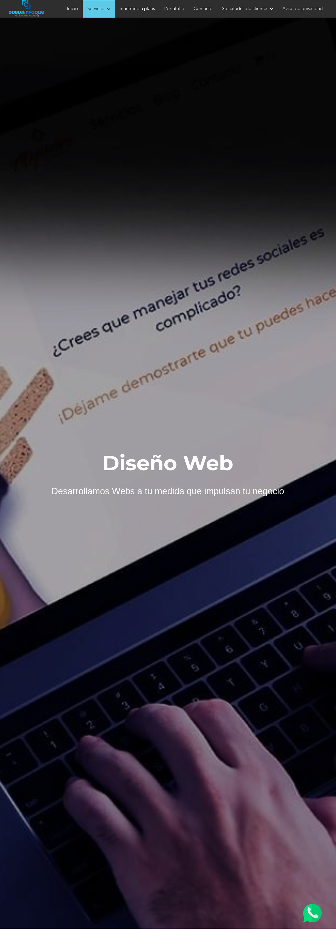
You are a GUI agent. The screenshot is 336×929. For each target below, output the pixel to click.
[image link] (26, 8)
